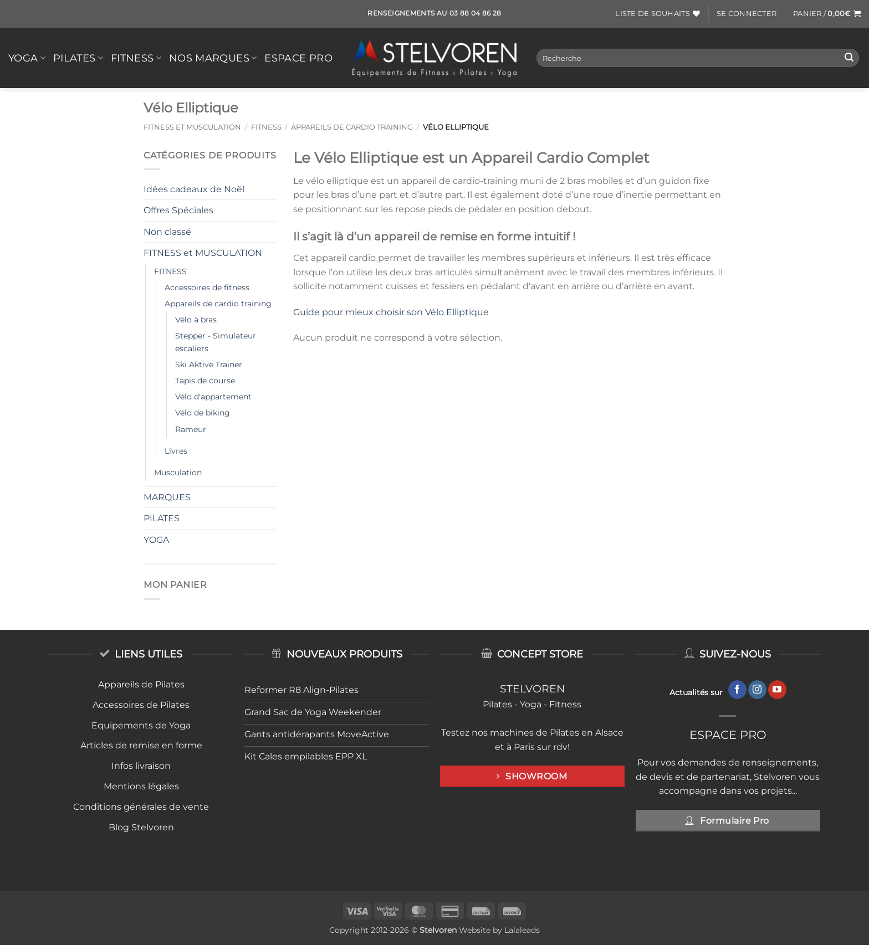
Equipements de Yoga (141, 725)
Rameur (190, 429)
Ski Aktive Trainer (208, 364)
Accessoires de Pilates (141, 705)
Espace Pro (298, 58)
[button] (746, 14)
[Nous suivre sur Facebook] (737, 689)
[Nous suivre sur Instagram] (757, 689)
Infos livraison (141, 766)
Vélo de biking (202, 413)
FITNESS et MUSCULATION (192, 127)
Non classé (167, 232)
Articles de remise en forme (141, 745)
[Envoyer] (849, 58)
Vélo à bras (196, 320)
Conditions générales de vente (141, 807)
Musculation (178, 472)
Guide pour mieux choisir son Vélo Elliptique (391, 312)
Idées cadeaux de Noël (194, 189)
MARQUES (167, 497)
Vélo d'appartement (213, 397)
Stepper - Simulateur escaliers (215, 342)
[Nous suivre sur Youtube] (777, 689)
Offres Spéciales (178, 210)
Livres (176, 451)
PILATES (78, 58)
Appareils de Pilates (141, 684)
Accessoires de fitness (207, 287)
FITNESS (136, 58)
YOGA (26, 58)
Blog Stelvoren (141, 827)
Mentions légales (141, 786)
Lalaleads (522, 930)
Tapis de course (205, 381)
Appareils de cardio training (352, 127)
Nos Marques (213, 58)
